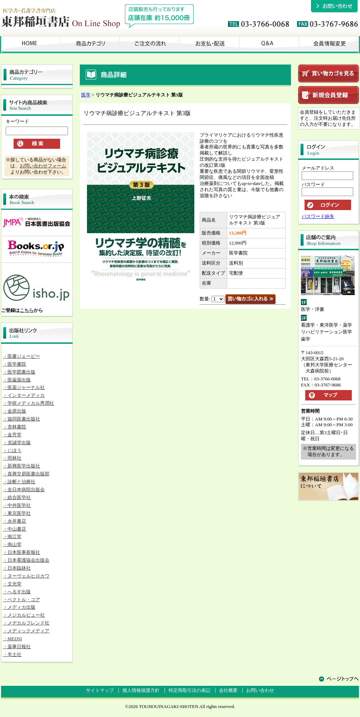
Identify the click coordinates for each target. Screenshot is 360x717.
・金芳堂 (12, 434)
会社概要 (228, 690)
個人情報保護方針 (141, 690)
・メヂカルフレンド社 (26, 623)
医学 (86, 95)
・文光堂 (12, 584)
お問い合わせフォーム (43, 165)
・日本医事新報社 (21, 552)
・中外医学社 (17, 505)
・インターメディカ (24, 395)
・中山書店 (14, 529)
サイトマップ (100, 690)
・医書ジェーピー (21, 356)
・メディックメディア (26, 630)
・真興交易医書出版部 (26, 473)
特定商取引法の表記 (189, 690)
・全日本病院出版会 (24, 489)
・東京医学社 (17, 513)
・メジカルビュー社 (24, 615)
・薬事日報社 (17, 646)
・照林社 (12, 458)
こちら (27, 310)
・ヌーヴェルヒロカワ (26, 576)
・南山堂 (12, 544)
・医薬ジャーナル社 (24, 387)
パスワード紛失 (318, 216)
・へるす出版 (17, 591)
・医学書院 (14, 364)
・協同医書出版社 (21, 419)
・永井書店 (14, 521)
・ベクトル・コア (21, 599)
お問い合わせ (260, 690)
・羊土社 (12, 654)
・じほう (12, 450)
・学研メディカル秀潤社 (28, 403)
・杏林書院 (14, 426)
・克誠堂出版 (17, 442)
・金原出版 (14, 411)
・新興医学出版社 (21, 466)
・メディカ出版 (19, 607)
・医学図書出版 (19, 372)
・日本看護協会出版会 (26, 560)
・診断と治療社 (19, 481)
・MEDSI (12, 638)
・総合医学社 (17, 497)
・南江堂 (12, 536)
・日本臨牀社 (17, 568)
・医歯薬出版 (17, 380)
